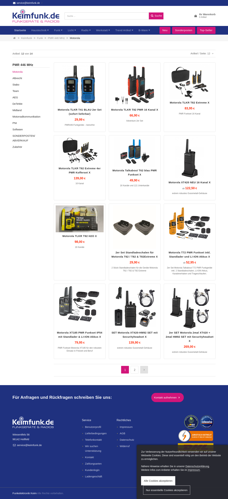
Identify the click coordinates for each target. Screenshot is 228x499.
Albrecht (17, 78)
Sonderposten (183, 30)
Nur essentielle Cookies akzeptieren (166, 490)
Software (17, 129)
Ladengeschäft (93, 476)
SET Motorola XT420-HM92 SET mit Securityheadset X (135, 334)
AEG (15, 97)
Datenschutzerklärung (197, 466)
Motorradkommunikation (26, 116)
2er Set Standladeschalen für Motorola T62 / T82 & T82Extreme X (135, 254)
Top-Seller (206, 30)
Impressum (126, 426)
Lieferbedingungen (96, 433)
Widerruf (125, 446)
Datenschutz (127, 439)
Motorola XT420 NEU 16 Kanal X (190, 182)
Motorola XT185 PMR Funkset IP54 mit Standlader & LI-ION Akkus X (79, 334)
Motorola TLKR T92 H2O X (79, 236)
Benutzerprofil (93, 426)
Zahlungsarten (93, 463)
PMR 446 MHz (56, 38)
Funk (57, 30)
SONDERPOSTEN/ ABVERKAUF (23, 138)
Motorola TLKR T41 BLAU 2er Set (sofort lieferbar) (80, 111)
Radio (84, 30)
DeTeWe (17, 103)
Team (15, 90)
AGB (122, 433)
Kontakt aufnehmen (167, 397)
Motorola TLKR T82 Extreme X (190, 102)
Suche (156, 15)
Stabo (15, 84)
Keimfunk (26, 38)
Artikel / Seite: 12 (203, 53)
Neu (164, 30)
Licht (71, 30)
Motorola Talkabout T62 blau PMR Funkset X (134, 172)
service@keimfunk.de (26, 3)
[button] (205, 16)
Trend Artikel (123, 30)
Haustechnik (39, 30)
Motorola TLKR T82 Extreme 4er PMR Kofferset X (80, 170)
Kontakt (89, 457)
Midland (17, 110)
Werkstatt (102, 30)
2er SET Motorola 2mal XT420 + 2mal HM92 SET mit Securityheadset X (189, 336)
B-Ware (143, 30)
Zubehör (17, 146)
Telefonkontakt (93, 439)
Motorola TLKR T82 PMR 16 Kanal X (134, 109)
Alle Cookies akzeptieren (158, 480)
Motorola (75, 38)
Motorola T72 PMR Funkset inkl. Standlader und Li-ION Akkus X (190, 254)
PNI (14, 123)
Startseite (20, 30)
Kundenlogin (92, 470)
